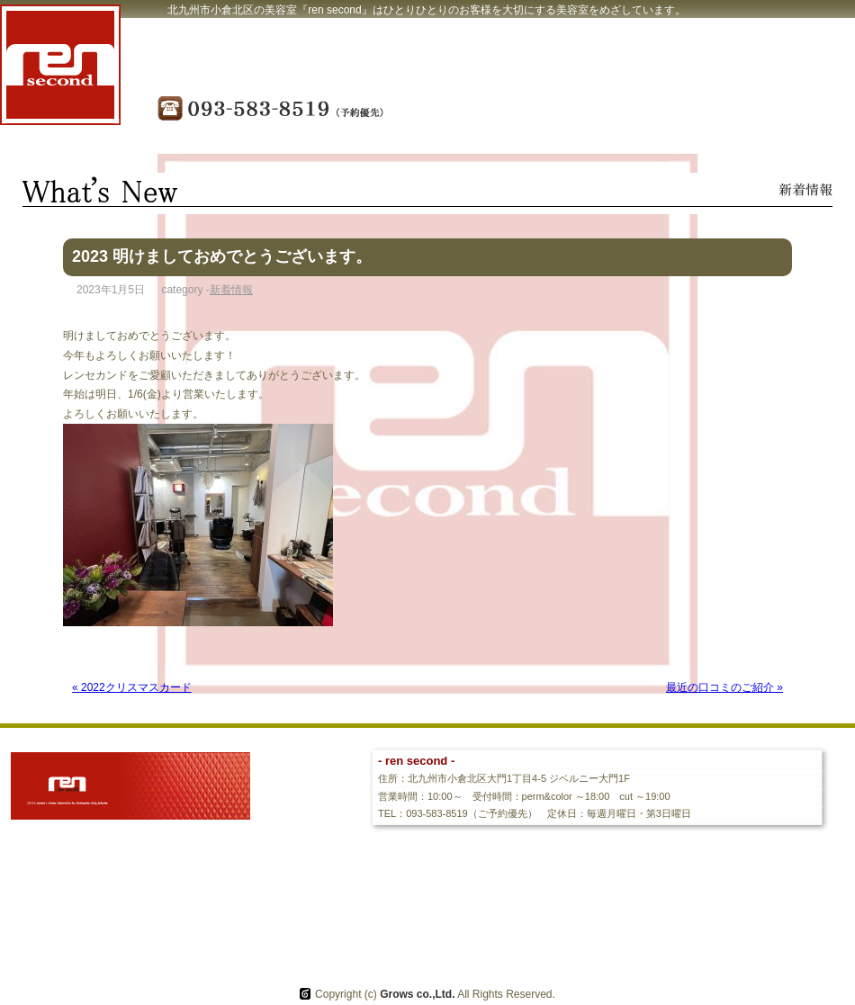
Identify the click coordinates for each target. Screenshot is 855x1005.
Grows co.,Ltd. (417, 994)
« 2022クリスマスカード (132, 687)
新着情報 (231, 289)
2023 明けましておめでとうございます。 (222, 256)
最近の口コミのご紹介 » (724, 687)
